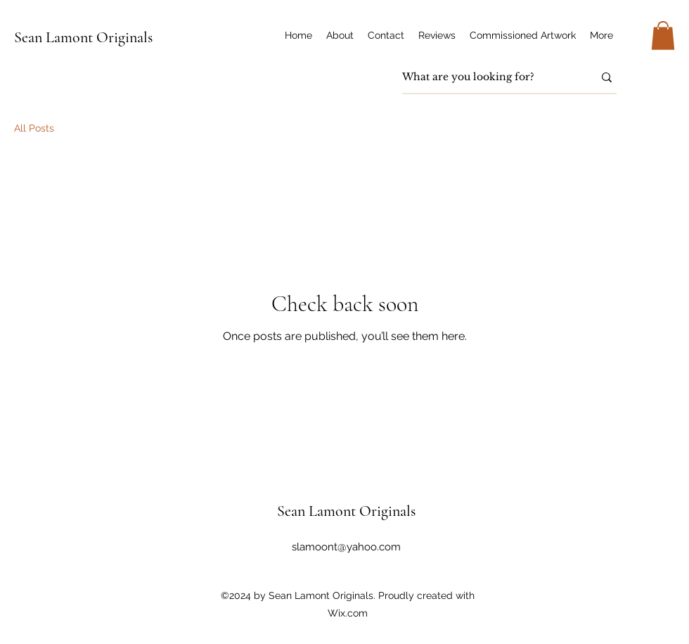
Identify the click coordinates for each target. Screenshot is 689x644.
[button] (663, 35)
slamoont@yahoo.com (346, 547)
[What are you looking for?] (487, 77)
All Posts (34, 128)
